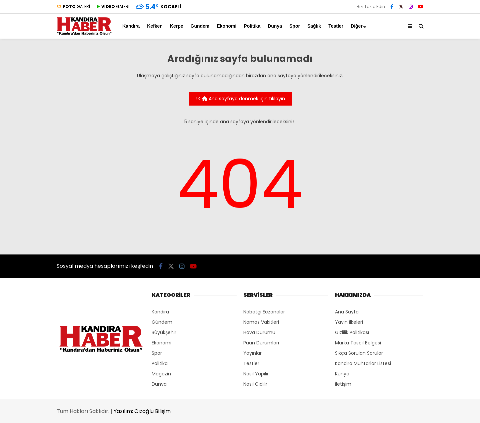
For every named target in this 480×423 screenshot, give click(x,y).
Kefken (155, 26)
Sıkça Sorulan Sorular (359, 353)
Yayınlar (252, 353)
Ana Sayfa (347, 311)
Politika (252, 26)
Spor (294, 26)
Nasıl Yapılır (256, 373)
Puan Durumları (261, 342)
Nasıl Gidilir (255, 384)
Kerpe (176, 26)
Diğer (357, 26)
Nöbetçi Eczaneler (264, 311)
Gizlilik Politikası (352, 332)
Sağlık (314, 26)
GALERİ (73, 6)
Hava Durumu (259, 332)
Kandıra (131, 26)
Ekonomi (226, 26)
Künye (342, 373)
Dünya (275, 26)
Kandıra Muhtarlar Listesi (363, 363)
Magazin (161, 373)
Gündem (200, 26)
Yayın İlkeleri (349, 322)
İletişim (343, 384)
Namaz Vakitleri (261, 322)
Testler (335, 26)
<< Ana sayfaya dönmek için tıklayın (240, 98)
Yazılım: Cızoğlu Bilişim (142, 411)
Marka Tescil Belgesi (358, 342)
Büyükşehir (164, 332)
